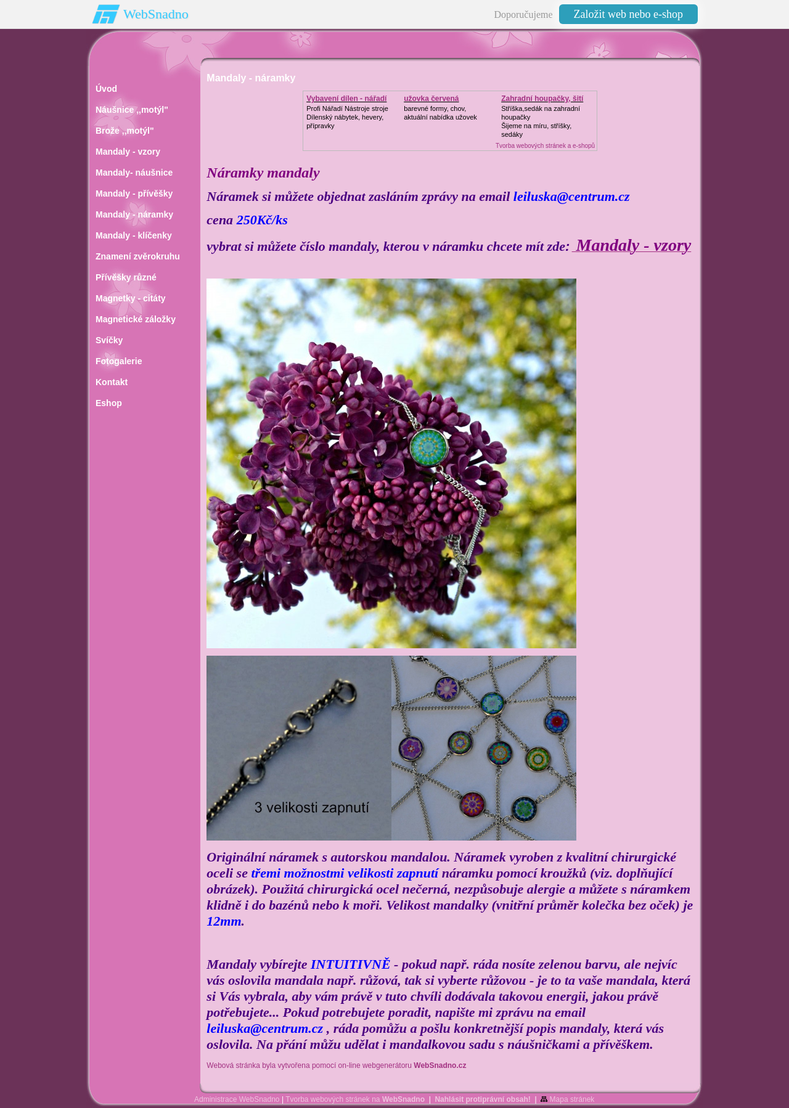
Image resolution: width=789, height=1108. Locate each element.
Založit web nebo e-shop (628, 14)
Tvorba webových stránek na (355, 1099)
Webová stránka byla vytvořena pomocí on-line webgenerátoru (336, 1065)
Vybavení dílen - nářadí (346, 98)
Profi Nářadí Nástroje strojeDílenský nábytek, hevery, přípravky (347, 117)
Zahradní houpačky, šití (542, 98)
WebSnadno (156, 14)
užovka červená (431, 98)
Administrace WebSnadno (237, 1099)
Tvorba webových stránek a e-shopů (545, 145)
